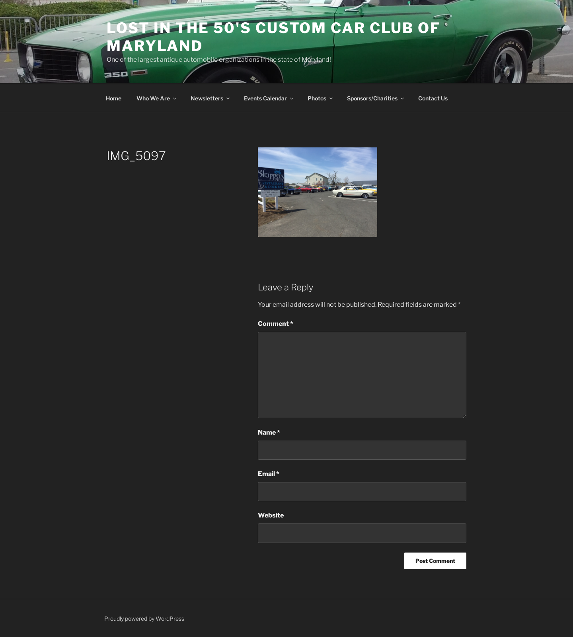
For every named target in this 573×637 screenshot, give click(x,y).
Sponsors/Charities (376, 98)
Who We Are (156, 98)
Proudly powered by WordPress (144, 618)
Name (269, 432)
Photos (321, 98)
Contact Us (433, 98)
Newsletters (211, 98)
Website (271, 515)
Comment (275, 323)
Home (113, 98)
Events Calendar (269, 98)
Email (268, 474)
